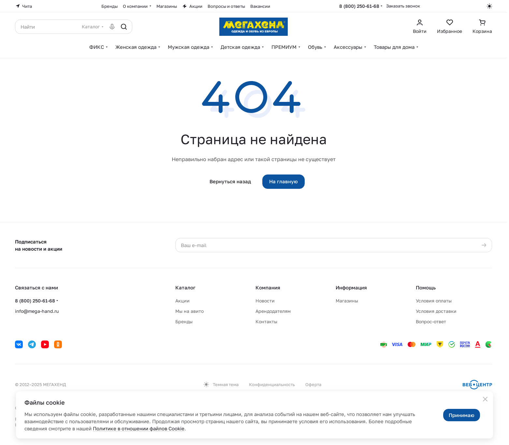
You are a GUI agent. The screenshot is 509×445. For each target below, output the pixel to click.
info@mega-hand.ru (37, 311)
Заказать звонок (403, 5)
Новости (265, 300)
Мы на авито (189, 311)
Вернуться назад (230, 181)
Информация (351, 287)
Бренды (184, 321)
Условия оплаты (434, 300)
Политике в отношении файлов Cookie (138, 428)
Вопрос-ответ (431, 321)
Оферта (313, 384)
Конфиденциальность (272, 384)
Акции (182, 300)
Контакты (266, 321)
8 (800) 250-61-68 (359, 6)
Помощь (426, 287)
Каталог (185, 287)
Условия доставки (436, 311)
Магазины (347, 300)
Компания (267, 287)
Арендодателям (273, 311)
